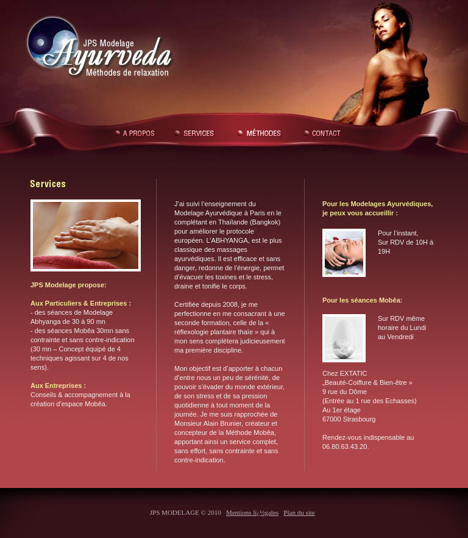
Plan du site (298, 512)
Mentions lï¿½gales (252, 512)
